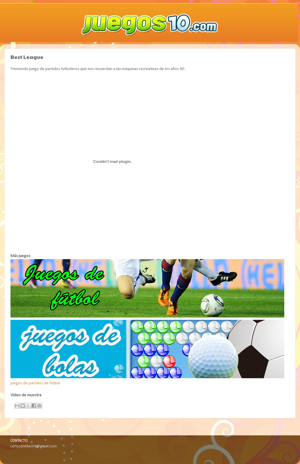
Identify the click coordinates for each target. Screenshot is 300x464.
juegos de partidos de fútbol (35, 383)
